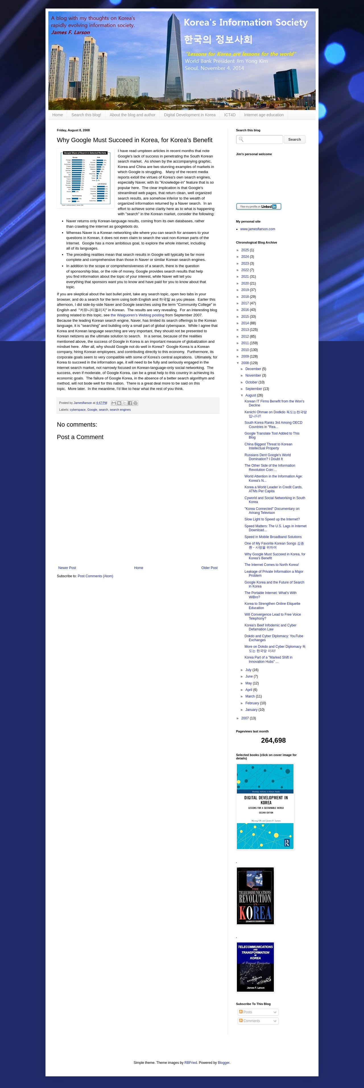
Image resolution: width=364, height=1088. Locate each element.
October (251, 382)
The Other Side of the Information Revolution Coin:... (270, 468)
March (250, 696)
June (249, 676)
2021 (245, 277)
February (252, 703)
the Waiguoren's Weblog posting (137, 315)
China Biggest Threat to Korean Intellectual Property (268, 446)
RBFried (191, 1063)
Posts (245, 1012)
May (249, 683)
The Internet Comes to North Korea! (272, 565)
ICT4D (229, 115)
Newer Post (67, 568)
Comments (249, 1021)
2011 (245, 343)
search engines (120, 409)
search (103, 409)
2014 (245, 323)
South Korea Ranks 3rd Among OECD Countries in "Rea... (273, 425)
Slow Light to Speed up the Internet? (272, 519)
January (251, 710)
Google (92, 409)
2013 (245, 330)
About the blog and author (133, 115)
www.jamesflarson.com (257, 229)
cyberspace (78, 409)
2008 (245, 363)
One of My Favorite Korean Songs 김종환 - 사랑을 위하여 (274, 545)
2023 (245, 263)
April (249, 690)
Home (57, 115)
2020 (245, 283)
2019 (245, 290)
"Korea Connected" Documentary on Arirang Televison (272, 511)
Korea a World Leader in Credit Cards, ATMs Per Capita (274, 489)
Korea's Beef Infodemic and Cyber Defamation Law (270, 627)
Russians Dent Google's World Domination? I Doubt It (268, 457)
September (254, 389)
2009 (245, 356)
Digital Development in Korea (190, 115)
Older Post (209, 568)
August (251, 395)
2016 (245, 310)
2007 (245, 718)
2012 (245, 337)
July (249, 670)
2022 (245, 270)
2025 (245, 250)
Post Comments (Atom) (95, 576)
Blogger (223, 1063)
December (253, 369)
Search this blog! (86, 115)
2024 (245, 257)
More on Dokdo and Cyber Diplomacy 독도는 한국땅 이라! (275, 649)
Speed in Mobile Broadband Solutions (273, 537)
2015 (245, 317)
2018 (245, 297)
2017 (245, 303)
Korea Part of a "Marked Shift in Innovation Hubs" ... (268, 659)
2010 (245, 350)
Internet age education (264, 115)
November (253, 375)
